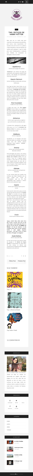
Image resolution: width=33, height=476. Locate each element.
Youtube (16, 407)
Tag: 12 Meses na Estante (13, 310)
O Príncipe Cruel (18, 461)
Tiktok (23, 401)
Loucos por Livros (18, 447)
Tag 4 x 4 (9, 289)
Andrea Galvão (13, 36)
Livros (8, 424)
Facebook (10, 407)
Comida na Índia (18, 455)
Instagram (10, 401)
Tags (16, 29)
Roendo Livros (18, 45)
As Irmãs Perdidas (18, 441)
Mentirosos (9, 71)
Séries (8, 427)
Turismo (9, 430)
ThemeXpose (20, 474)
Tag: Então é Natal (12, 330)
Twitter (16, 401)
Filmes (8, 421)
